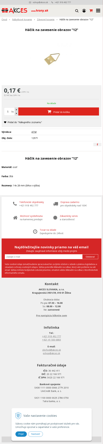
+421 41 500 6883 (51, 339)
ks (13, 111)
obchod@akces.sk (51, 349)
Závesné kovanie (45, 19)
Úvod (4, 19)
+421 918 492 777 (63, 2)
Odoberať (90, 257)
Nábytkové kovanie (22, 19)
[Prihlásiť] (84, 10)
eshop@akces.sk (40, 2)
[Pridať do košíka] (58, 111)
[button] (77, 10)
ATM (33, 131)
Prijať (21, 434)
